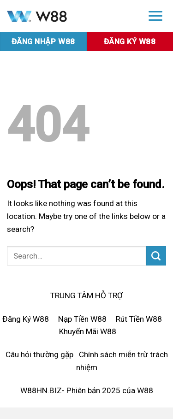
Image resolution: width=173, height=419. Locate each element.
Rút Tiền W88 (139, 319)
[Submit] (156, 256)
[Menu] (155, 15)
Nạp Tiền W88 (82, 319)
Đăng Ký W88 (25, 319)
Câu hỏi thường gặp (39, 354)
